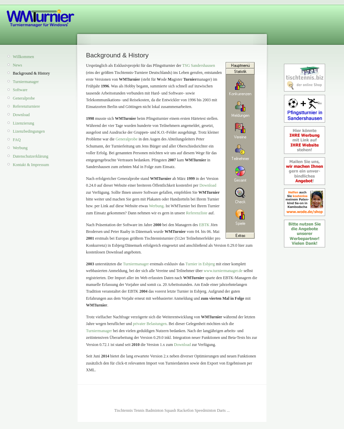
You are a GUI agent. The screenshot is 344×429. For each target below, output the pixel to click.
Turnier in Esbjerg (200, 264)
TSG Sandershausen (198, 65)
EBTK (204, 224)
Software (20, 89)
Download (21, 114)
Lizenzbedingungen (29, 131)
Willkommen (23, 56)
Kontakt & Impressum (31, 164)
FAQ (17, 139)
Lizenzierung (23, 123)
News (17, 65)
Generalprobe (24, 98)
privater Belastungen (150, 323)
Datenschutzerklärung (30, 156)
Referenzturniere (26, 106)
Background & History (31, 73)
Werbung (20, 147)
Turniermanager (26, 81)
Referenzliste (196, 213)
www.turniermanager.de (223, 270)
